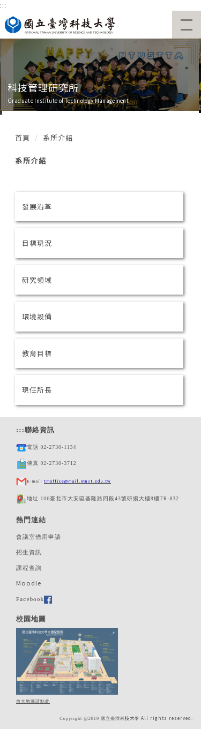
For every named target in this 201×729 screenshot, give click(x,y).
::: (3, 5)
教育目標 (37, 353)
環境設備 (37, 316)
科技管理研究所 (43, 87)
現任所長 (37, 390)
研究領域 (37, 280)
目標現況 (37, 243)
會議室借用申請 (38, 536)
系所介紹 (58, 137)
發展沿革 (37, 206)
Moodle (28, 582)
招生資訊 (29, 552)
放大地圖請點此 (33, 701)
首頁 (22, 137)
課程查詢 (29, 568)
